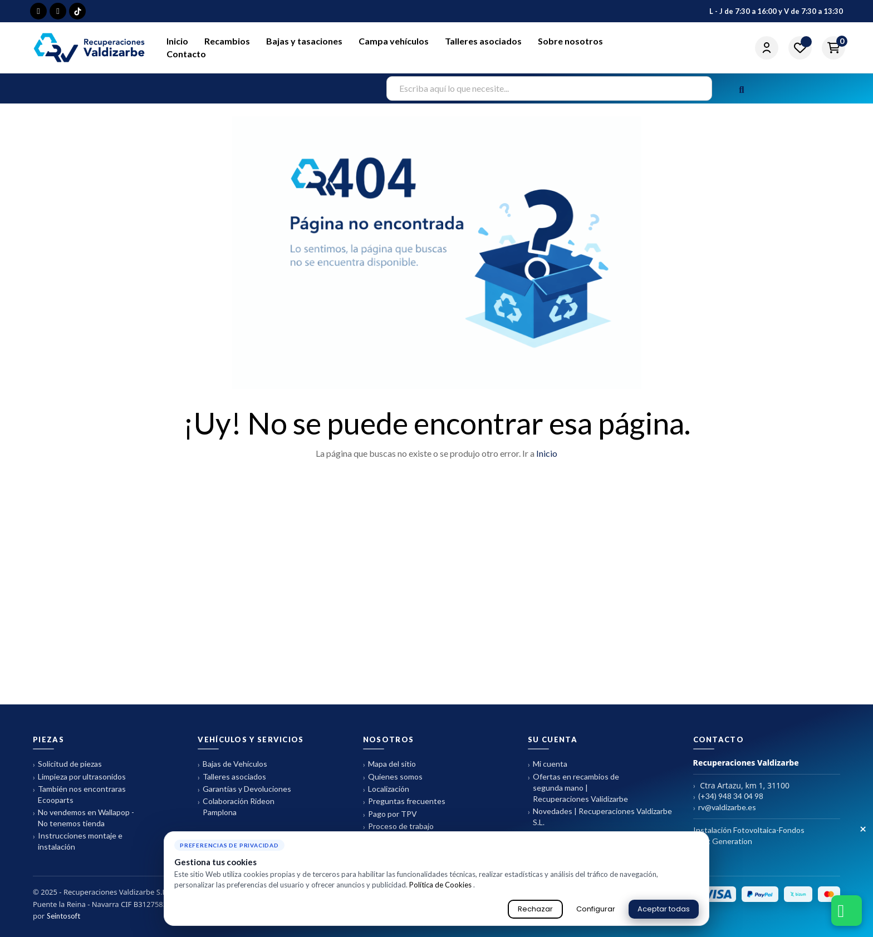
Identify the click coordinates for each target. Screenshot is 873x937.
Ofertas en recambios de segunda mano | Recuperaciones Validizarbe (578, 787)
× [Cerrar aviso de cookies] (863, 829)
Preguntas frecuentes (404, 801)
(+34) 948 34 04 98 (728, 796)
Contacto (186, 53)
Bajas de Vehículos (232, 764)
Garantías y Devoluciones (244, 789)
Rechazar (535, 909)
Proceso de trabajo (398, 826)
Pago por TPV (390, 814)
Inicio (177, 41)
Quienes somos (393, 777)
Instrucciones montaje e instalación (77, 841)
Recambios (227, 41)
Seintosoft (63, 915)
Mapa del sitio (389, 764)
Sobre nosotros (570, 41)
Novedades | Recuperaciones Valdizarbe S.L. (600, 816)
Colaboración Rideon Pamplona (236, 806)
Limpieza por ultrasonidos (79, 777)
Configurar (595, 909)
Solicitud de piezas (67, 764)
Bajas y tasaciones (304, 41)
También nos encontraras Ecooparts (79, 794)
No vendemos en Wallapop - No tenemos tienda (83, 817)
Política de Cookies (441, 884)
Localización (386, 789)
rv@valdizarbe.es (724, 807)
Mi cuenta (547, 764)
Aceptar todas (663, 909)
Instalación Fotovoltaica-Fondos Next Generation (749, 835)
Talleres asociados (483, 41)
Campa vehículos (394, 41)
